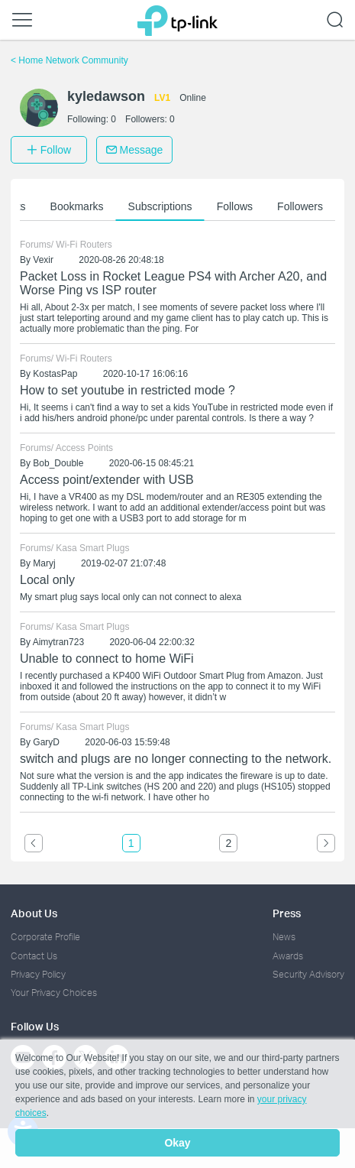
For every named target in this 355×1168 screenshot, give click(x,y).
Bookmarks (77, 206)
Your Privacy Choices (54, 992)
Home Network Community (69, 60)
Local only (47, 579)
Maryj (44, 563)
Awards (288, 956)
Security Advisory (308, 974)
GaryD (46, 742)
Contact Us (34, 956)
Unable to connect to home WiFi (107, 658)
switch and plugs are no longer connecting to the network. (175, 758)
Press (287, 913)
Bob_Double (58, 463)
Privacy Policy (38, 974)
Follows (235, 206)
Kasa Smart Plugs (92, 548)
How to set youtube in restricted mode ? (127, 390)
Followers (300, 206)
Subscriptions (160, 206)
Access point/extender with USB (107, 479)
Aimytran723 (58, 642)
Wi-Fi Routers (83, 244)
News (284, 937)
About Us (34, 913)
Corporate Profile (45, 937)
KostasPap (55, 373)
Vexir (43, 260)
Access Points (84, 448)
